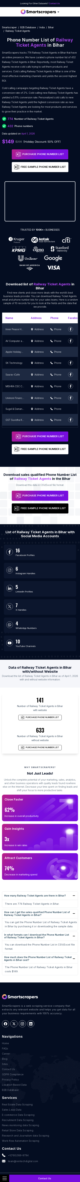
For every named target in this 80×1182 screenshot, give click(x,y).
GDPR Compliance (13, 1074)
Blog (4, 1058)
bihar (51, 27)
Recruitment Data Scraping (18, 1120)
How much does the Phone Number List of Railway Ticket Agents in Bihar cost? (38, 958)
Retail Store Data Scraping (17, 1130)
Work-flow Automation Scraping (20, 1140)
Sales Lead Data (12, 1109)
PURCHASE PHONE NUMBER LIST (40, 154)
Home (5, 1043)
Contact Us (54, 3)
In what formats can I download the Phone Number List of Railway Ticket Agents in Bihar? (36, 936)
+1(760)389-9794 (15, 1155)
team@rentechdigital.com (20, 1161)
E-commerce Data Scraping (18, 1114)
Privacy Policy (10, 1079)
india (42, 27)
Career (6, 1053)
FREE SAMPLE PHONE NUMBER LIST (40, 167)
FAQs (5, 1048)
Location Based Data (14, 1084)
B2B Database (28, 27)
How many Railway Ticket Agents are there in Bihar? (35, 895)
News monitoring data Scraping (20, 1125)
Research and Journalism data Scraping (25, 1135)
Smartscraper (9, 27)
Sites (5, 1064)
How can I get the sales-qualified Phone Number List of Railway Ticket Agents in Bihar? (37, 913)
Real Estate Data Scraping (17, 1104)
